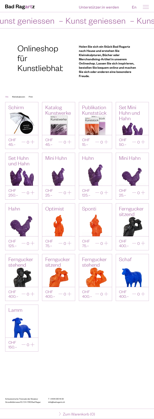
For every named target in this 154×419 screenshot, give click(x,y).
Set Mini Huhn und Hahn (129, 112)
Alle (6, 96)
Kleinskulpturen (18, 96)
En (134, 7)
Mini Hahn (130, 158)
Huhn (88, 158)
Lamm (15, 310)
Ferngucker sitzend (131, 211)
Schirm (16, 107)
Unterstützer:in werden (99, 7)
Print (31, 96)
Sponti (89, 208)
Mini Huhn (56, 158)
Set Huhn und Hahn (18, 160)
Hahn (14, 208)
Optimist (54, 208)
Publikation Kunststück (94, 110)
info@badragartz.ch (56, 402)
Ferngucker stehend (20, 262)
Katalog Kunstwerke (58, 110)
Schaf (125, 259)
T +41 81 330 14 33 (56, 398)
